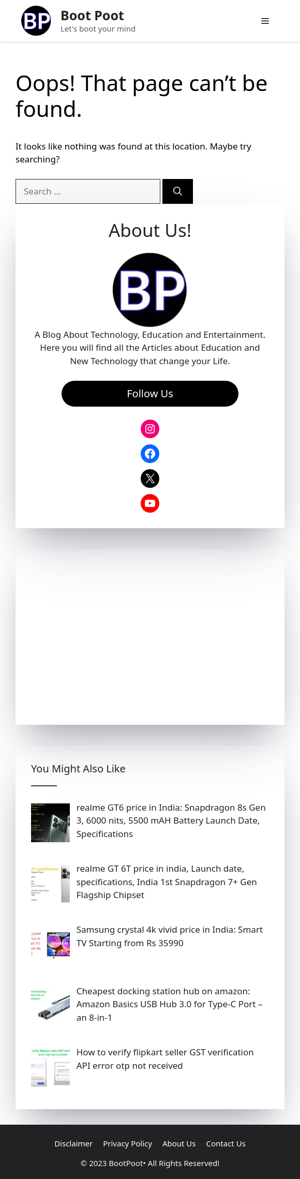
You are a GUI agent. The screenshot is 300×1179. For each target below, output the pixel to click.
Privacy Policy (127, 1143)
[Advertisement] (150, 636)
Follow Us (150, 393)
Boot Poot (92, 15)
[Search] (177, 191)
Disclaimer (73, 1143)
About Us (179, 1143)
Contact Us (226, 1143)
